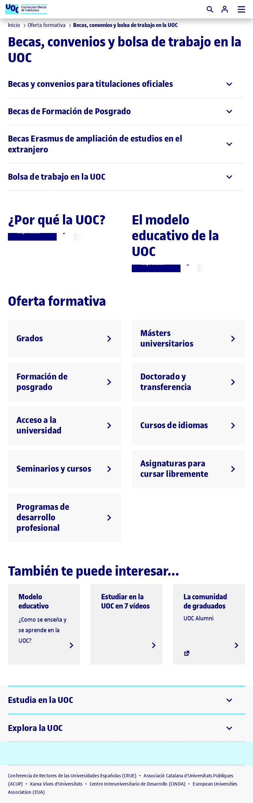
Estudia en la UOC (40, 700)
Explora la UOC (35, 728)
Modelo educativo (33, 601)
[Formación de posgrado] (64, 382)
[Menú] (241, 9)
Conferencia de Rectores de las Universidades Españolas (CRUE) (73, 776)
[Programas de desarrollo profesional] (64, 517)
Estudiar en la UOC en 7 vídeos (125, 601)
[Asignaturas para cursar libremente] (188, 469)
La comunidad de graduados (205, 601)
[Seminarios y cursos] (64, 469)
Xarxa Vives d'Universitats (56, 784)
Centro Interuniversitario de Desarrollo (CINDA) (138, 784)
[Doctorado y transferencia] (188, 382)
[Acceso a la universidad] (64, 425)
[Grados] (64, 339)
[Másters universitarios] (188, 339)
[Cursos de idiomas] (188, 425)
